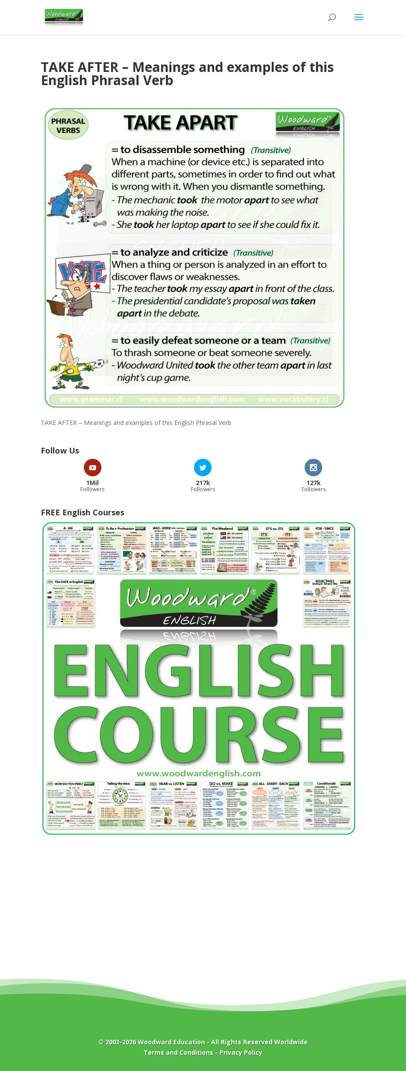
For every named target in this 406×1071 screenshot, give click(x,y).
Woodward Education (171, 1042)
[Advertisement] (203, 913)
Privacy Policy (240, 1052)
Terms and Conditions (178, 1052)
